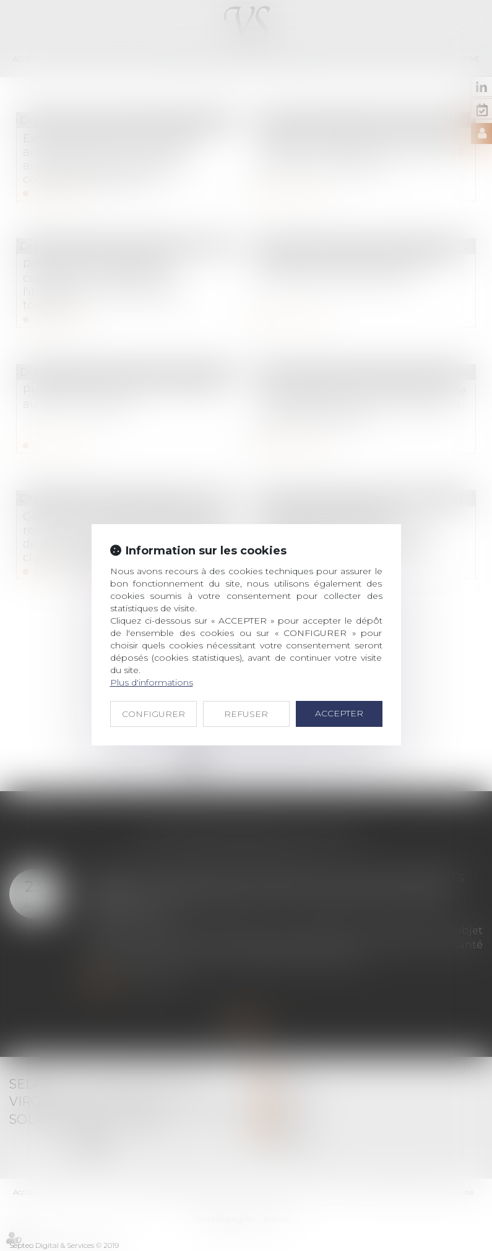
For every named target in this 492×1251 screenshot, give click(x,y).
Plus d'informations (151, 682)
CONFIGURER (153, 713)
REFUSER (246, 713)
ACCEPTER (339, 713)
